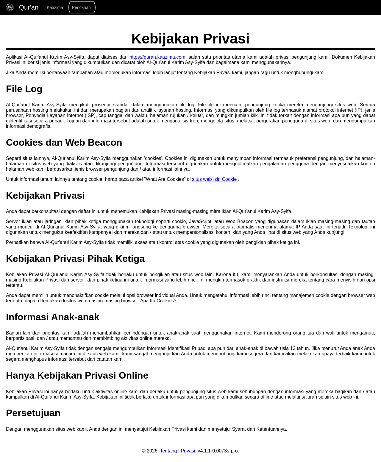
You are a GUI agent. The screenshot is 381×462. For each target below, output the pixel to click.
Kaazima (55, 7)
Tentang (168, 450)
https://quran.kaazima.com (157, 57)
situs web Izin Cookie (215, 179)
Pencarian (81, 7)
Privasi (188, 450)
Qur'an (23, 7)
